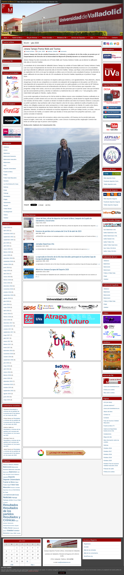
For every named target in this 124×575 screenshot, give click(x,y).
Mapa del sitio (108, 437)
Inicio (5, 38)
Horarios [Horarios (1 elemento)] (13, 487)
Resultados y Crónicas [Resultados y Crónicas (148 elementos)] (11, 518)
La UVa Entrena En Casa (11, 184)
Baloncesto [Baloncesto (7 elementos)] (7, 467)
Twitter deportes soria (110, 184)
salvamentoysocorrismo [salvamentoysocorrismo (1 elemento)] (8, 525)
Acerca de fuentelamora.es (111, 386)
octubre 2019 (7, 264)
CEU (5, 165)
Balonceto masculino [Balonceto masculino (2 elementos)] (14, 469)
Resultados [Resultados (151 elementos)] (10, 505)
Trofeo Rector (8, 208)
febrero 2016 (7, 375)
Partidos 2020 (108, 460)
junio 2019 (7, 267)
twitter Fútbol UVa (109, 242)
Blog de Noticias (32, 38)
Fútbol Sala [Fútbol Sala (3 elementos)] (6, 485)
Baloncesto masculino (10, 159)
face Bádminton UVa (110, 229)
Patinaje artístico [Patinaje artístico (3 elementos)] (8, 500)
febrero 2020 (7, 252)
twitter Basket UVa (109, 239)
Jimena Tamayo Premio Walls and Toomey (42, 49)
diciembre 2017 (8, 323)
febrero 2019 (7, 280)
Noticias (49, 51)
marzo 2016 (7, 372)
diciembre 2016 (8, 350)
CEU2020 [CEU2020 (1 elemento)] (8, 474)
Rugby (5, 199)
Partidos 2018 (108, 454)
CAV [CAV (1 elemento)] (18, 472)
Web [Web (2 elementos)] (15, 533)
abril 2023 (6, 230)
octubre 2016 (7, 356)
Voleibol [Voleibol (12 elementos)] (10, 530)
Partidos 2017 (108, 451)
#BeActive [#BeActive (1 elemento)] (5, 464)
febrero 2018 (7, 316)
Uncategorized (8, 211)
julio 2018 (6, 301)
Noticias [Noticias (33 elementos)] (7, 497)
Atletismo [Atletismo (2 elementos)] (11, 464)
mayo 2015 (7, 400)
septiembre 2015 (8, 390)
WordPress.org (88, 556)
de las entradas (90, 550)
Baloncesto (107, 267)
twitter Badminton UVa (110, 232)
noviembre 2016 (8, 353)
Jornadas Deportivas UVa (45, 244)
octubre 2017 (7, 329)
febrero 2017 (7, 344)
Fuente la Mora (17, 38)
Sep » (33, 565)
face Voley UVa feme (110, 248)
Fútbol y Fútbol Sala (109, 273)
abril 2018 (6, 310)
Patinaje (6, 193)
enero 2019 (7, 283)
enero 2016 (7, 378)
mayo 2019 (7, 270)
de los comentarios (91, 553)
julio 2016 (6, 363)
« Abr (11, 565)
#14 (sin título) (108, 402)
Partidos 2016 (108, 448)
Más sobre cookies (109, 392)
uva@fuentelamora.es (64, 562)
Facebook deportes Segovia (112, 202)
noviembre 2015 (8, 384)
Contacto (115, 38)
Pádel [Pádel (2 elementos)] (19, 500)
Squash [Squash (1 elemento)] (17, 525)
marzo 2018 (7, 313)
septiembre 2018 (8, 295)
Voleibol (55, 51)
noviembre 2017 (8, 326)
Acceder (86, 547)
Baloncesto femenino (10, 156)
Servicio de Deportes (78, 38)
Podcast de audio (109, 468)
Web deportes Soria (109, 178)
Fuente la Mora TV (109, 426)
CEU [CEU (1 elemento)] (4, 474)
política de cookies (33, 571)
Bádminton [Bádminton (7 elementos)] (13, 472)
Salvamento (7, 202)
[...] (97, 225)
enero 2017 (7, 347)
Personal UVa (102, 38)
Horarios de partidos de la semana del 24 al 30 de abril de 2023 (58, 231)
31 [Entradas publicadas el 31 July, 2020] (27, 561)
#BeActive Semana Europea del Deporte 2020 (52, 269)
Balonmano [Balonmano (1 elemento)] (6, 472)
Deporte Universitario (10, 168)
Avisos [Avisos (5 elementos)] (16, 464)
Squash (6, 205)
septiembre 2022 (8, 236)
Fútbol (5, 174)
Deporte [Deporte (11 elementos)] (11, 477)
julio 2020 (6, 243)
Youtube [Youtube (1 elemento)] (19, 533)
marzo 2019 (7, 276)
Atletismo (6, 147)
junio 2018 (7, 304)
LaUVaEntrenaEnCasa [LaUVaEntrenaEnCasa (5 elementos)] (11, 495)
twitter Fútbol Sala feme (111, 245)
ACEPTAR (62, 572)
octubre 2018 (7, 292)
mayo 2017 (7, 335)
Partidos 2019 (108, 457)
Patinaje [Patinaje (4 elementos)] (14, 497)
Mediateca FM (61, 38)
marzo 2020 (7, 249)
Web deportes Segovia (110, 199)
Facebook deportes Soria (111, 181)
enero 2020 (7, 255)
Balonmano (7, 162)
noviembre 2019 (8, 261)
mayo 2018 (7, 307)
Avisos (5, 150)
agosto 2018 (7, 298)
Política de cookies (109, 389)
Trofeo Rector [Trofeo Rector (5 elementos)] (8, 528)
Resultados (7, 196)
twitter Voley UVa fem (110, 251)
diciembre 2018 (8, 286)
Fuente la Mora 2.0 (9, 1)
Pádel (5, 190)
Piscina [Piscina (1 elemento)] (15, 500)
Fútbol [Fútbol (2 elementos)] (16, 482)
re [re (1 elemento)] (3, 502)
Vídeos (6, 215)
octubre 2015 (7, 387)
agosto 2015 (7, 393)
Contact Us (107, 414)
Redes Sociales (47, 38)
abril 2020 (6, 246)
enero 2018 (7, 319)
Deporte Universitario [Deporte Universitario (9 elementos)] (11, 480)
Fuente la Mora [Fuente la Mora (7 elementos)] (8, 482)
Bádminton (7, 153)
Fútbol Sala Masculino (10, 178)
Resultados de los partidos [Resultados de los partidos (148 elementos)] (10, 511)
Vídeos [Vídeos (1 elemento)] (11, 533)
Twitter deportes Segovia (111, 205)
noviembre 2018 (8, 289)
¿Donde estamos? (109, 405)
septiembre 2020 (8, 239)
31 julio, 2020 (41, 51)
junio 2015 (7, 396)
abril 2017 (6, 338)
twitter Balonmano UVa (110, 236)
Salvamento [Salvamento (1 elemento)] (10, 523)
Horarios (6, 181)
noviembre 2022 (8, 233)
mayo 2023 (7, 227)
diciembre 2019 (8, 258)
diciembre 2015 (8, 381)
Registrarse (87, 544)
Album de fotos (108, 411)
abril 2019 (6, 273)
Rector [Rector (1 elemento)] (6, 502)
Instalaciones (107, 434)
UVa (91, 38)
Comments (63, 51)
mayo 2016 (7, 366)
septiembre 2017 (8, 332)
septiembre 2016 (8, 360)
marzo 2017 (7, 341)
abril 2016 (6, 369)
